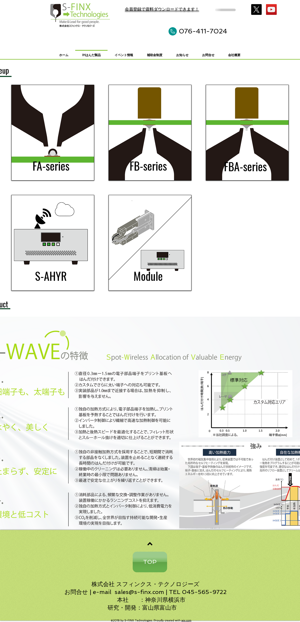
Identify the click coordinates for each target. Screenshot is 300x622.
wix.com (186, 620)
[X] (256, 9)
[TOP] (150, 562)
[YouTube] (271, 9)
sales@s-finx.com (139, 592)
